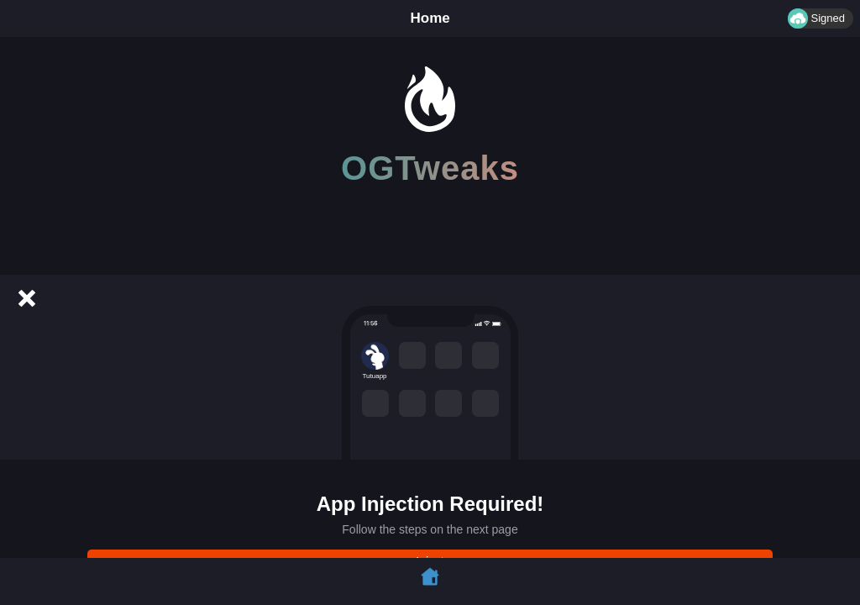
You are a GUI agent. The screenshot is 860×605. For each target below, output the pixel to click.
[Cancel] (27, 298)
